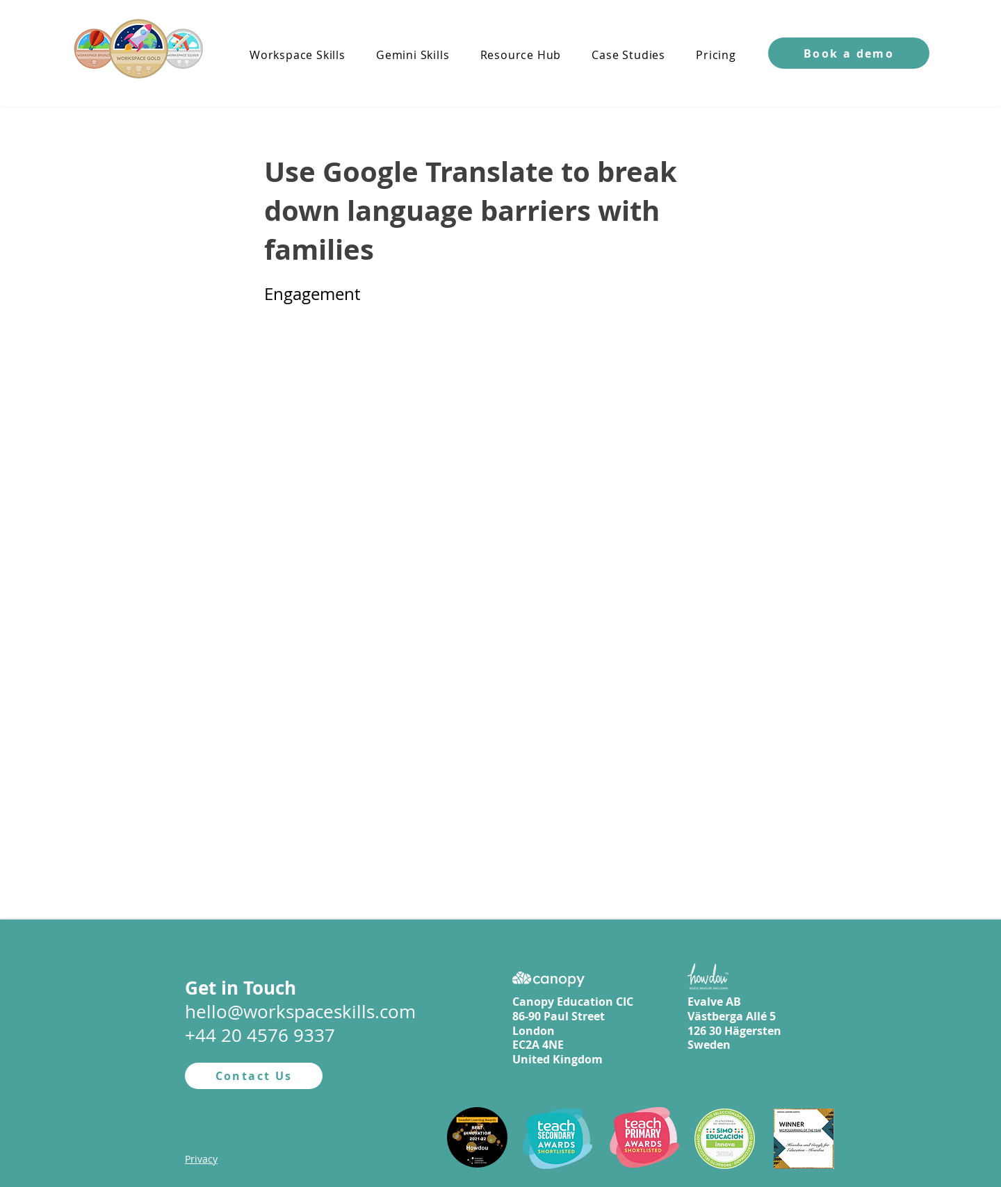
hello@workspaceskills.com (300, 1011)
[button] (848, 53)
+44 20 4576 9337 (260, 1035)
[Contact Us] (254, 1076)
